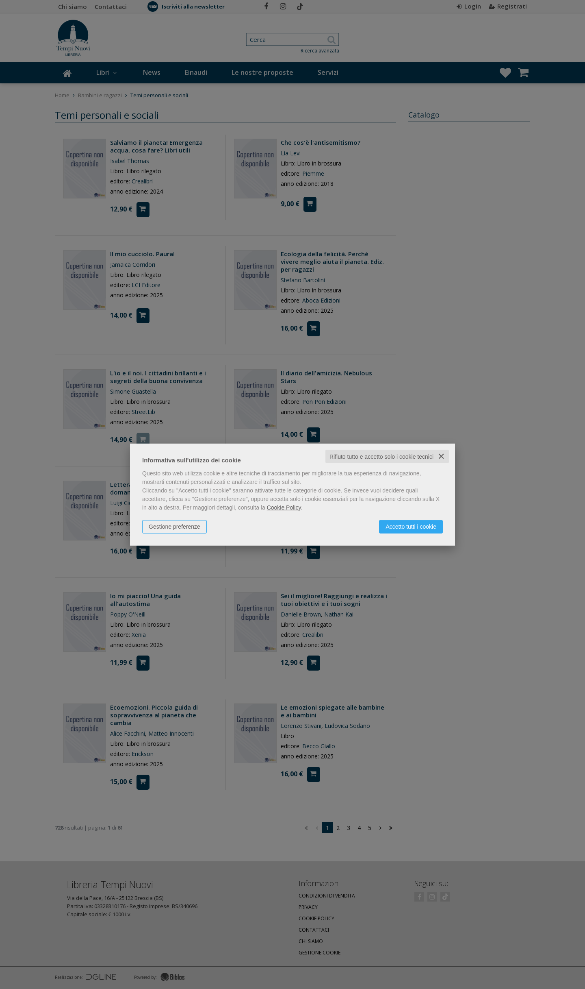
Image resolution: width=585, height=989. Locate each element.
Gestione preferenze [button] (174, 526)
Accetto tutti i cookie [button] (411, 526)
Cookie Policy (284, 507)
